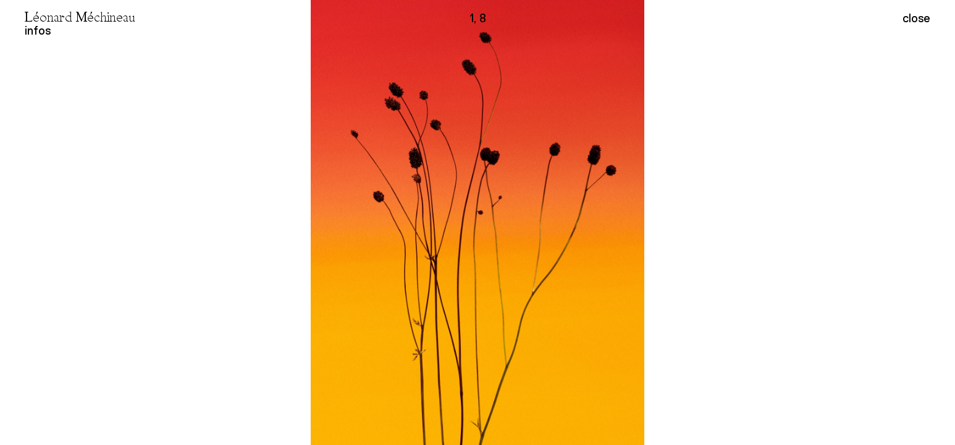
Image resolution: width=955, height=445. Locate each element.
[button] (716, 222)
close (916, 18)
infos (38, 30)
